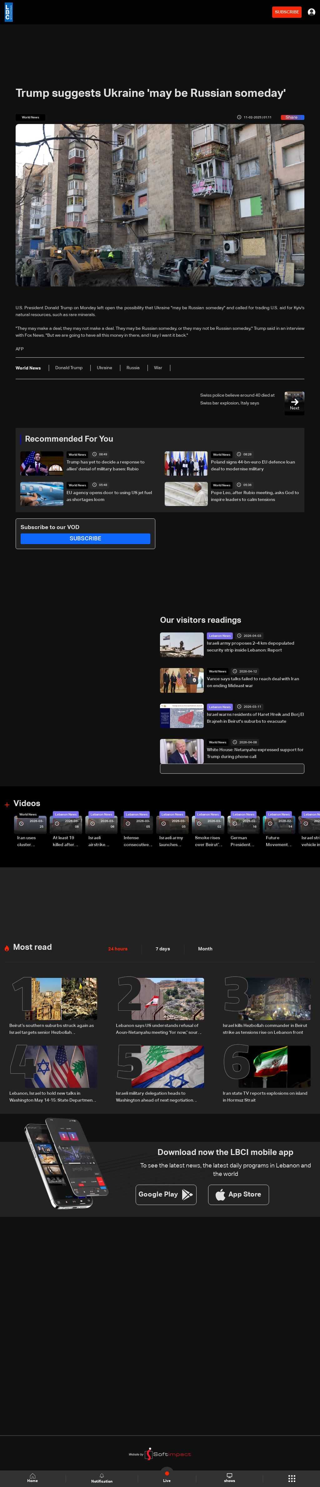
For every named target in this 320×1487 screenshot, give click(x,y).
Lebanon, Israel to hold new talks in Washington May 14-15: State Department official (51, 1097)
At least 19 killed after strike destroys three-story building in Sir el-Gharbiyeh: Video (66, 842)
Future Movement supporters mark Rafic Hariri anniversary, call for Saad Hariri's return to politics (280, 842)
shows (229, 1478)
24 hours (117, 949)
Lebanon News (220, 635)
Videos (26, 804)
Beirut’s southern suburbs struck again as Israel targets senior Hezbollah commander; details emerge (51, 1029)
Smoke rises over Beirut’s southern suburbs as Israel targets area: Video (208, 842)
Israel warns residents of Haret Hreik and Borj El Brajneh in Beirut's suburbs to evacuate (255, 717)
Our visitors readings (200, 621)
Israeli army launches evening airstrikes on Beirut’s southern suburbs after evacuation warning (173, 842)
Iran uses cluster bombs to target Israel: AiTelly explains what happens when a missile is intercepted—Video (31, 842)
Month (202, 949)
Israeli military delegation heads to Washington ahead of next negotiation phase (154, 1097)
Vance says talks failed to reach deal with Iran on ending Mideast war (253, 682)
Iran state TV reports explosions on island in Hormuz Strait (265, 1096)
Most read (32, 947)
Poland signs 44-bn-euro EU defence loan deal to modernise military (253, 465)
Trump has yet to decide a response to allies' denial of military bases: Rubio (106, 465)
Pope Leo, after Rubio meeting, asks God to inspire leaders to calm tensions (255, 496)
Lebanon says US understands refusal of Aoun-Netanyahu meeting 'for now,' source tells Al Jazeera (159, 1029)
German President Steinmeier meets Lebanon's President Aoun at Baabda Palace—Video (241, 842)
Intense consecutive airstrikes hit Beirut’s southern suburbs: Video (136, 842)
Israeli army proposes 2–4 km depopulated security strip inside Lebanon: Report (250, 646)
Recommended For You (69, 439)
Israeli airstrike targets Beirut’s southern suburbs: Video (97, 842)
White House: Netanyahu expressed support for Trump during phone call (255, 753)
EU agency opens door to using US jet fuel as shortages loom (109, 496)
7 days (161, 949)
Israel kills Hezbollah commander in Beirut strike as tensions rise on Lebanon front (265, 1028)
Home (33, 1478)
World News (77, 454)
